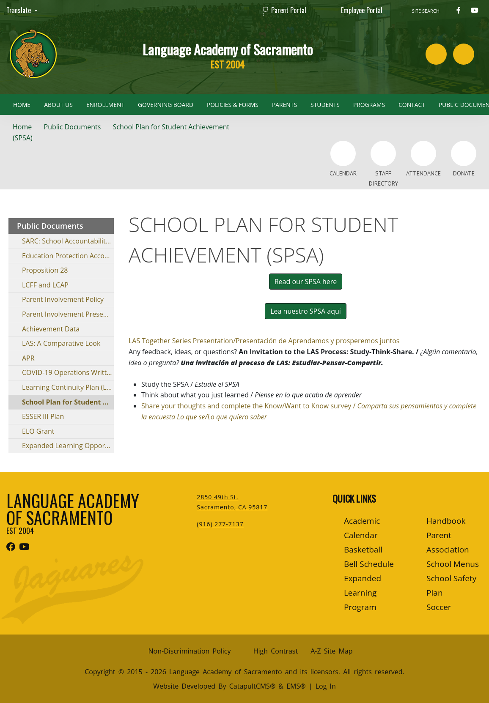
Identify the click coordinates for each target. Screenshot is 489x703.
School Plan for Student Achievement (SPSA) (68, 402)
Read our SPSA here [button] (306, 281)
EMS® (295, 686)
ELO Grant (38, 431)
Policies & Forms (232, 105)
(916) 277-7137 (220, 524)
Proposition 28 (45, 270)
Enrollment (105, 105)
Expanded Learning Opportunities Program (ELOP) (68, 445)
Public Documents (72, 126)
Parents (284, 105)
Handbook (445, 520)
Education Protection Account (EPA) (68, 255)
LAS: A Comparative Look (61, 343)
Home (21, 105)
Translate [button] (19, 10)
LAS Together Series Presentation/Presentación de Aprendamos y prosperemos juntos (264, 340)
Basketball (363, 549)
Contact (411, 105)
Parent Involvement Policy (63, 299)
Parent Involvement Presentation (68, 314)
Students (325, 105)
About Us (58, 105)
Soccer (438, 607)
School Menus (452, 563)
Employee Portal (361, 10)
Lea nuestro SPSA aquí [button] (305, 311)
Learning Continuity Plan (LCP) (68, 387)
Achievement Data (51, 329)
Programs (369, 105)
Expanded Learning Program (362, 593)
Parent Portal (288, 10)
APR (28, 358)
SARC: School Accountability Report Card (68, 241)
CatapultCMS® (252, 686)
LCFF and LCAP (45, 285)
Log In (326, 686)
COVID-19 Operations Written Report (68, 372)
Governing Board (165, 105)
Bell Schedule (369, 563)
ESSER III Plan (43, 416)
